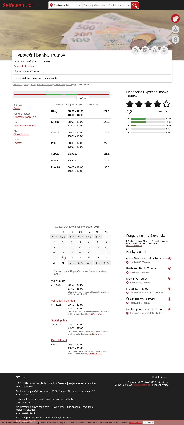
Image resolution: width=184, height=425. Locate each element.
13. (89, 247)
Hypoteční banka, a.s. (25, 117)
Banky (33, 85)
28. (97, 257)
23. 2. (54, 237)
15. (106, 247)
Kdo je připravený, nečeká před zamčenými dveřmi (43, 417)
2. (55, 242)
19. (80, 252)
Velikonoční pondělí (63, 300)
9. (55, 247)
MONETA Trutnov (137, 278)
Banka (16, 108)
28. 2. (98, 237)
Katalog (26, 85)
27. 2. (89, 237)
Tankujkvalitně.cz (141, 384)
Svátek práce (59, 320)
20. (89, 252)
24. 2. (63, 237)
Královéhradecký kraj (45, 85)
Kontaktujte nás (160, 377)
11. (71, 247)
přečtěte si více (95, 314)
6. (89, 242)
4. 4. (97, 262)
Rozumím (148, 423)
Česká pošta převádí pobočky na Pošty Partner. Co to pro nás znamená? (55, 391)
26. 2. (80, 237)
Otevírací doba (22, 78)
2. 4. (80, 262)
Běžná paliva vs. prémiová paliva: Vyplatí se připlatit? (44, 399)
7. (98, 242)
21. (97, 252)
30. (54, 262)
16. (54, 252)
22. (106, 252)
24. (63, 257)
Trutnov (69, 85)
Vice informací (135, 423)
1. (107, 237)
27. (89, 257)
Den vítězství (59, 340)
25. (71, 257)
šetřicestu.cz (18, 5)
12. (80, 247)
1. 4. (71, 262)
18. (71, 252)
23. (54, 257)
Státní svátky (50, 78)
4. (72, 242)
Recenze (36, 78)
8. (107, 242)
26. (80, 257)
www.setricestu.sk (134, 246)
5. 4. (106, 262)
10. (63, 247)
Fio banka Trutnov (137, 288)
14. (97, 247)
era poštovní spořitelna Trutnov (145, 258)
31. (63, 262)
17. (63, 252)
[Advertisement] (80, 199)
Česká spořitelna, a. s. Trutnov (144, 309)
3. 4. (89, 262)
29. (106, 257)
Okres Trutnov (59, 85)
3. (63, 242)
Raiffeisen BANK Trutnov (141, 268)
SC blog (21, 377)
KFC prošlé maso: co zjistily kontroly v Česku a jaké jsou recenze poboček (56, 383)
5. (81, 242)
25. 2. (72, 237)
